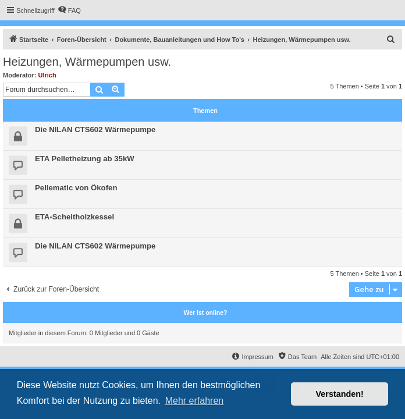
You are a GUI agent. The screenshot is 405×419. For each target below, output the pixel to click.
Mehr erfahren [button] (194, 401)
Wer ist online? (205, 312)
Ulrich (47, 75)
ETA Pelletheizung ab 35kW (84, 158)
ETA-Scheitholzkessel (74, 216)
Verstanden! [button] (340, 394)
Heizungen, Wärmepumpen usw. (87, 61)
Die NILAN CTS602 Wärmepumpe (95, 129)
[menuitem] (69, 10)
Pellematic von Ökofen (76, 187)
